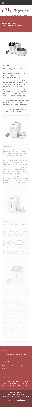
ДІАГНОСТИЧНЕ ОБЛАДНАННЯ (16, 394)
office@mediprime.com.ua (11, 368)
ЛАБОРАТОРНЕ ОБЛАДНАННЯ (11, 396)
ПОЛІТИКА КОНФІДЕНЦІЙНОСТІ (16, 398)
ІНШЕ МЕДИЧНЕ (25, 396)
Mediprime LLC (21, 400)
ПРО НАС (19, 392)
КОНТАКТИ (13, 392)
